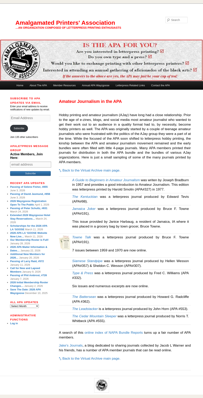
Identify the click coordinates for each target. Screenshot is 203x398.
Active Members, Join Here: (26, 156)
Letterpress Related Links (130, 85)
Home (19, 85)
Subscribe (19, 128)
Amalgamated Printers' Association (65, 22)
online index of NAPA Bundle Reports (114, 333)
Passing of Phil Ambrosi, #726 (28, 275)
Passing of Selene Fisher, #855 (29, 186)
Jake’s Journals (71, 345)
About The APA (38, 85)
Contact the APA (160, 85)
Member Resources (64, 85)
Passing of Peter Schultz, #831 (28, 208)
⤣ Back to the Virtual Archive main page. (89, 170)
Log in (14, 323)
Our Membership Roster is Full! (29, 239)
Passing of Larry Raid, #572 (27, 261)
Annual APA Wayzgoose (95, 85)
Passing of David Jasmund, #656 (30, 193)
